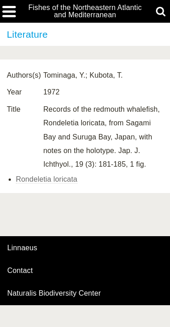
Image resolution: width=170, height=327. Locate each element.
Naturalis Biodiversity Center (54, 293)
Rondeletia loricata (47, 179)
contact (20, 270)
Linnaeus (22, 248)
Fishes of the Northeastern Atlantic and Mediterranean (84, 11)
